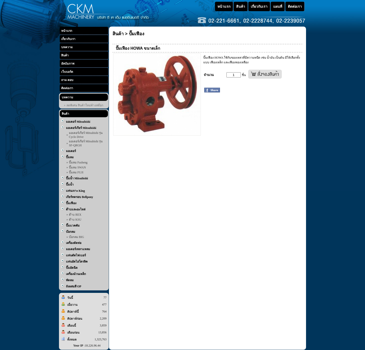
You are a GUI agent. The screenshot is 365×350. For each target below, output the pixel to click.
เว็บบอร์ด (67, 72)
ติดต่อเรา (67, 88)
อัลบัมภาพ (67, 63)
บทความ (67, 47)
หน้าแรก (66, 31)
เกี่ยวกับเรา (68, 39)
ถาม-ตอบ (67, 80)
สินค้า (65, 55)
